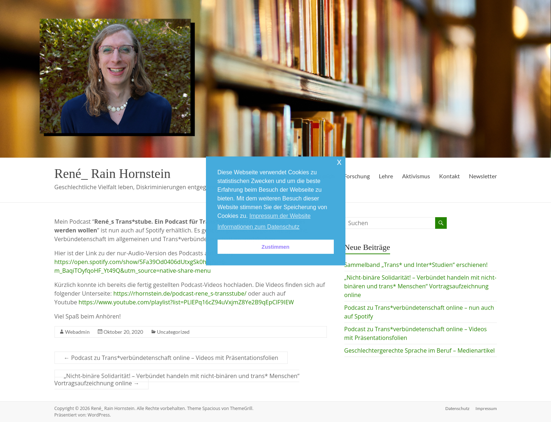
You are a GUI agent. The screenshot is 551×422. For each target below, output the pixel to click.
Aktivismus (416, 176)
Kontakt (449, 176)
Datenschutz (457, 408)
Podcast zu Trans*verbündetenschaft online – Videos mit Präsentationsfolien (171, 358)
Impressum (486, 408)
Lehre (386, 176)
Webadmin (77, 332)
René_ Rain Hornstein (112, 173)
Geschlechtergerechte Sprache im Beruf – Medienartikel (419, 350)
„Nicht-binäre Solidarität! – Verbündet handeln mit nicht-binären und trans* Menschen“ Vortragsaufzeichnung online (177, 379)
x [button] (339, 161)
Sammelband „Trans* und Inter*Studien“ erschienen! (416, 265)
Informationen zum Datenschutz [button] (259, 227)
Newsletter (483, 176)
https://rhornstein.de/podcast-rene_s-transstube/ (180, 293)
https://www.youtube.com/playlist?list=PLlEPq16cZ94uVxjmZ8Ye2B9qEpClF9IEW (186, 302)
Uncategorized (173, 332)
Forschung (357, 176)
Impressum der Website (280, 216)
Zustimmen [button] (275, 246)
